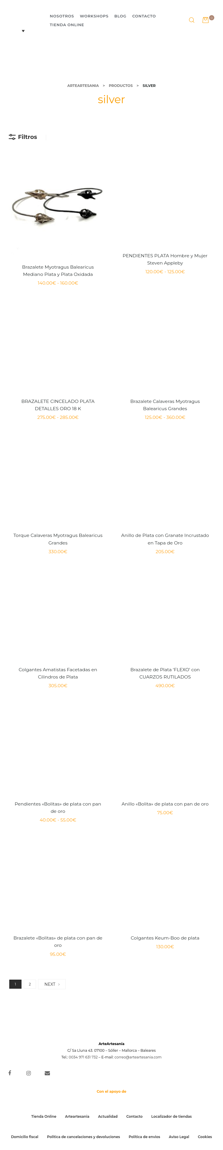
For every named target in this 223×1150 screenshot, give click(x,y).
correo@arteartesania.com (137, 1057)
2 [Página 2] (30, 984)
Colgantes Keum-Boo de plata (165, 938)
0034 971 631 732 (83, 1057)
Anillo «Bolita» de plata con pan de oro (165, 804)
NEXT (51, 984)
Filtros (23, 137)
